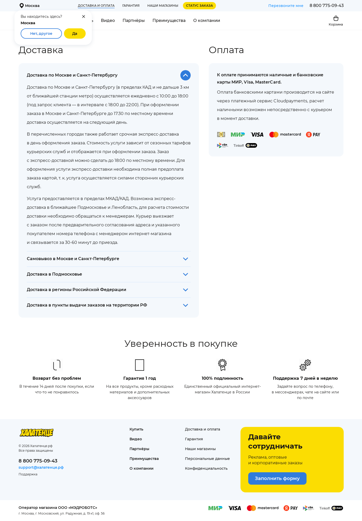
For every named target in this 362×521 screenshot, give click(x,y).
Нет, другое (41, 33)
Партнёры (134, 20)
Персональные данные (207, 458)
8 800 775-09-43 (327, 5)
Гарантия (131, 5)
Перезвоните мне (285, 5)
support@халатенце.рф (41, 467)
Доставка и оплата (96, 5)
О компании (206, 20)
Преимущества (169, 20)
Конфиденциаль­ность (206, 468)
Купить (136, 429)
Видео (108, 20)
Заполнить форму (277, 478)
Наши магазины (162, 5)
